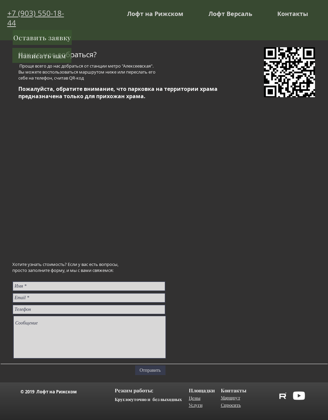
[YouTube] (299, 396)
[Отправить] (150, 370)
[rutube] (283, 396)
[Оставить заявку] (42, 37)
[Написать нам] (41, 55)
